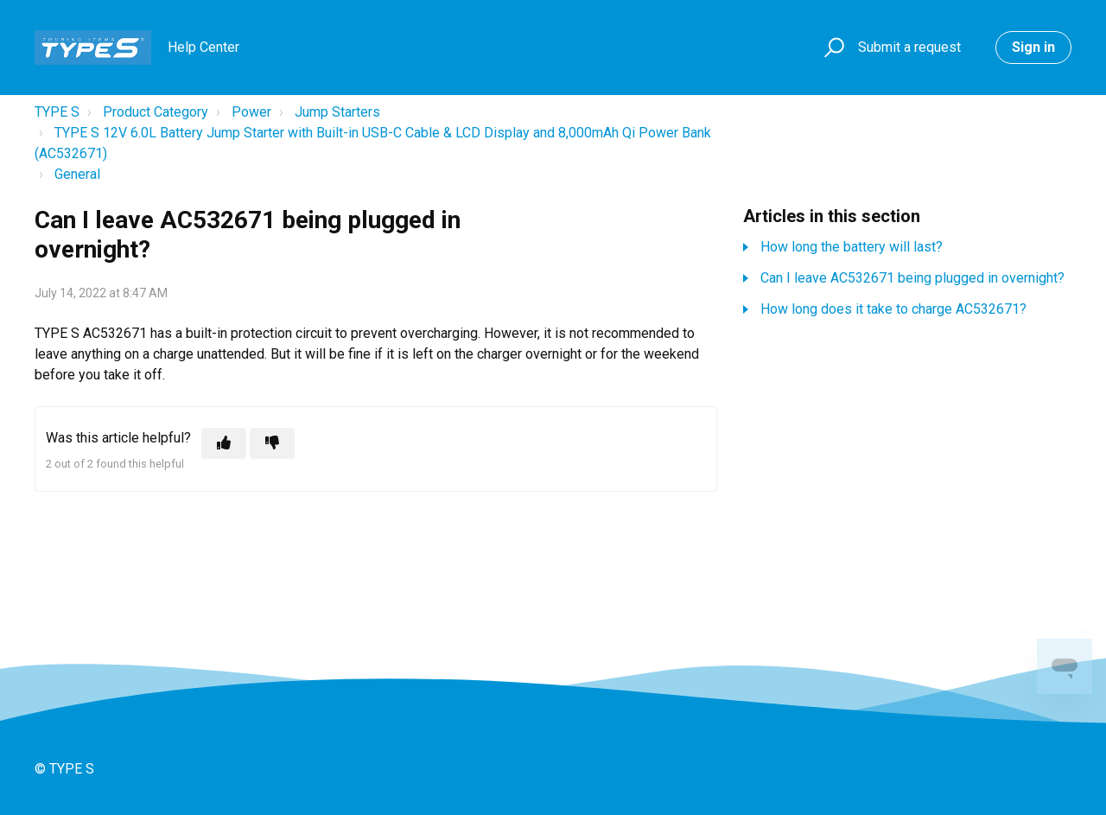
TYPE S (57, 112)
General (77, 174)
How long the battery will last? (851, 247)
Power (251, 112)
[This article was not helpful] (272, 443)
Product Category (155, 112)
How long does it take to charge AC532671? (893, 309)
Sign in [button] (1033, 47)
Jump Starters (337, 112)
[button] (831, 48)
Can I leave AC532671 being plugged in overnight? (912, 278)
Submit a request (909, 47)
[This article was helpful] (223, 443)
